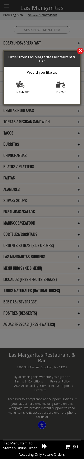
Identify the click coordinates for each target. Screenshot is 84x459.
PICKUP (61, 87)
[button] (20, 85)
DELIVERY (23, 87)
